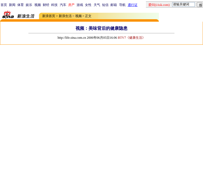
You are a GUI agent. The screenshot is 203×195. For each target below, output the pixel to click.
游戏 (80, 5)
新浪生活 (65, 16)
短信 (105, 5)
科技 (54, 5)
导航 (122, 5)
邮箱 (113, 5)
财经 (46, 5)
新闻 (12, 5)
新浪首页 (48, 16)
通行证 (132, 5)
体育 (20, 5)
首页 (4, 5)
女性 (88, 5)
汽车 (63, 5)
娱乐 (29, 5)
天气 (97, 5)
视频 (37, 5)
